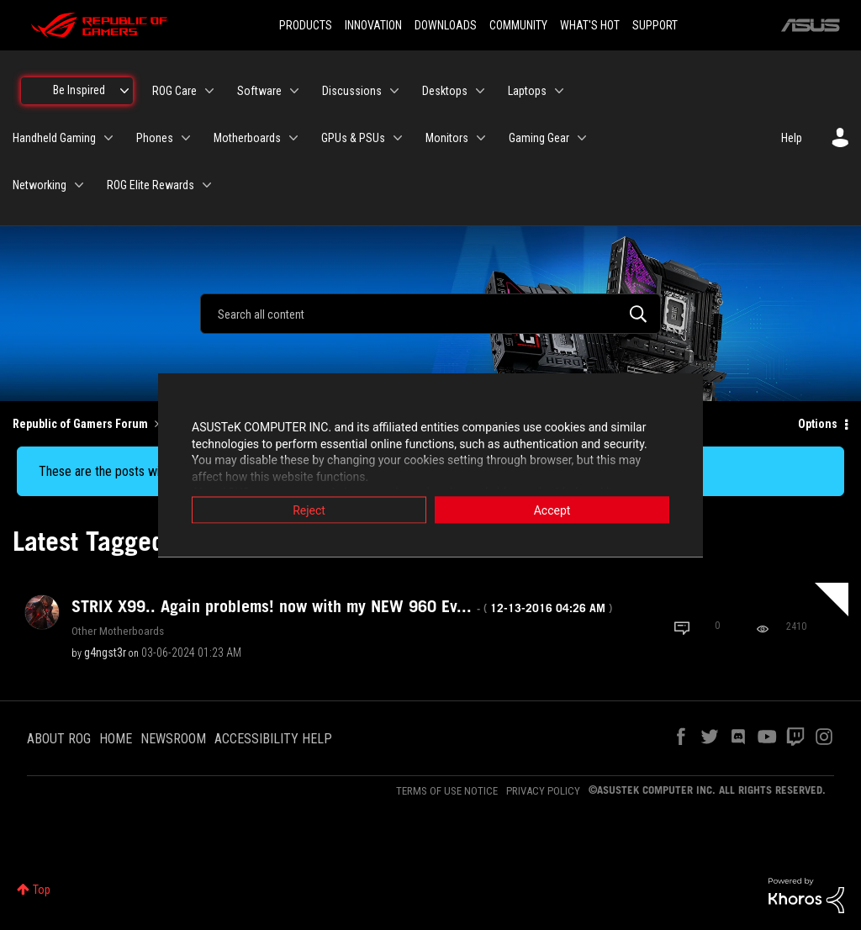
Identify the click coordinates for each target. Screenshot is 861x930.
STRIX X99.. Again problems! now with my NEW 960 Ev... (341, 606)
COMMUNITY (518, 25)
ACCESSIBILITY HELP (273, 739)
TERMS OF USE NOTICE (447, 791)
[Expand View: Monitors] (481, 138)
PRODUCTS (305, 25)
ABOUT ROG (59, 739)
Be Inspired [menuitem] (79, 90)
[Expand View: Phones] (185, 138)
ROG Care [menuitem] (174, 91)
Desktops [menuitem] (444, 91)
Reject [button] (309, 510)
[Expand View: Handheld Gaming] (108, 138)
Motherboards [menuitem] (247, 138)
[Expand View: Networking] (79, 185)
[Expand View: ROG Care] (209, 91)
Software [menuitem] (259, 91)
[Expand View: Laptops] (559, 91)
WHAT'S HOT (590, 25)
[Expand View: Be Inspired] (124, 91)
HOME (115, 739)
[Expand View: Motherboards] (293, 138)
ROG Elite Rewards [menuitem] (150, 185)
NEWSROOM (173, 739)
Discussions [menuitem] (352, 91)
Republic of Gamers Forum (80, 424)
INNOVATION (373, 25)
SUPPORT (655, 25)
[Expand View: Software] (294, 91)
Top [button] (41, 889)
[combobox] (430, 313)
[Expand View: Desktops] (480, 91)
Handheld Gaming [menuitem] (54, 138)
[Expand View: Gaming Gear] (581, 138)
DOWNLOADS (446, 25)
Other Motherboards (117, 630)
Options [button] (817, 424)
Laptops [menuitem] (527, 91)
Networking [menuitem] (39, 185)
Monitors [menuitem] (446, 138)
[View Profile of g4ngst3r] (105, 652)
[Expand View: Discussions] (394, 91)
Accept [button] (552, 510)
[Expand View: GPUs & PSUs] (397, 138)
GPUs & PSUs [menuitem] (353, 138)
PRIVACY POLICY (543, 791)
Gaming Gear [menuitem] (539, 138)
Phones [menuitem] (154, 138)
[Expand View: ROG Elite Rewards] (206, 185)
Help (791, 138)
